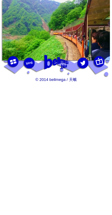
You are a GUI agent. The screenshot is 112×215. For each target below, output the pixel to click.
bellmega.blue (56, 62)
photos (12, 61)
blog (29, 62)
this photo (98, 61)
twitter (82, 63)
